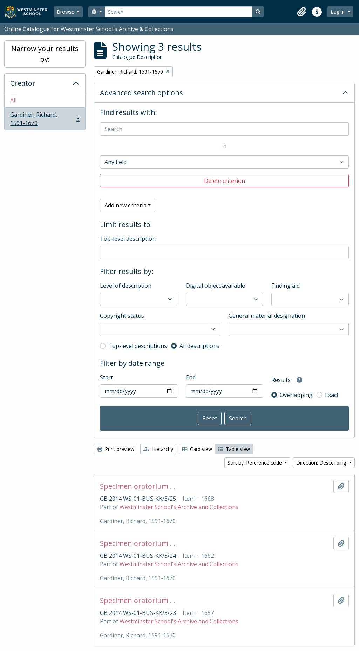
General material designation (267, 316)
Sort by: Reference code (255, 462)
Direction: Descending (321, 462)
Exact (332, 395)
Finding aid (285, 285)
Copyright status (122, 316)
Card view (197, 449)
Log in (338, 11)
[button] (301, 12)
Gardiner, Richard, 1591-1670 (45, 119)
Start (106, 377)
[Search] (179, 11)
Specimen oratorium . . (137, 486)
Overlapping (296, 395)
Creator (22, 83)
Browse (66, 11)
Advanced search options (141, 92)
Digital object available (215, 285)
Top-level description (128, 238)
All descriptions (199, 346)
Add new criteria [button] (125, 205)
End (191, 377)
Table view (234, 449)
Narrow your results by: (45, 54)
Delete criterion (224, 181)
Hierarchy (158, 449)
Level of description (125, 285)
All (13, 100)
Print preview (115, 449)
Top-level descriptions (137, 346)
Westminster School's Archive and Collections (179, 507)
